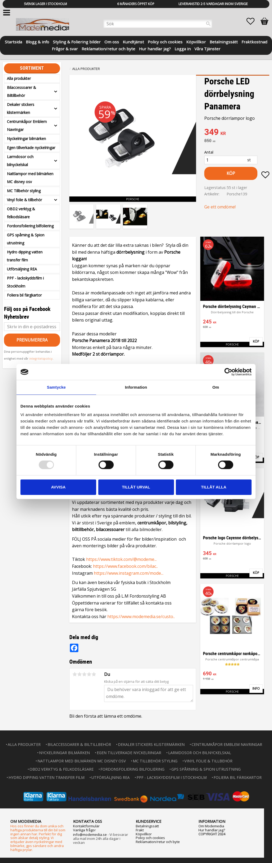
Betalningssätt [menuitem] (224, 41)
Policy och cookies (150, 837)
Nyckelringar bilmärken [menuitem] (26, 138)
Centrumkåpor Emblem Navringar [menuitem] (27, 125)
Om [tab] (215, 387)
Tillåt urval (136, 487)
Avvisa (58, 487)
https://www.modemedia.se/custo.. (141, 616)
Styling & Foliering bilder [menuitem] (77, 41)
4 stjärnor (89, 674)
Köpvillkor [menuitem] (196, 41)
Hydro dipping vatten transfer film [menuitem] (24, 255)
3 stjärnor (84, 674)
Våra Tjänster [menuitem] (207, 48)
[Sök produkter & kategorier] (157, 23)
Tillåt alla (213, 487)
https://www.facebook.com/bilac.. (125, 566)
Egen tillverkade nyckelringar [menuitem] (31, 147)
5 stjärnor (93, 674)
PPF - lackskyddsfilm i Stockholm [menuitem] (25, 282)
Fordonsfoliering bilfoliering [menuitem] (30, 225)
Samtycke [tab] (56, 387)
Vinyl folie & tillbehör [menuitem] (24, 199)
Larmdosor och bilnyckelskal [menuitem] (20, 160)
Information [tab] (136, 387)
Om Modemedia (211, 826)
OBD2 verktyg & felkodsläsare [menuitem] (21, 212)
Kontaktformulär (86, 826)
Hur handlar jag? (211, 830)
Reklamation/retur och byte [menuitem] (108, 48)
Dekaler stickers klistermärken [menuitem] (20, 108)
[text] (236, 132)
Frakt (140, 830)
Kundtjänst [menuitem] (133, 41)
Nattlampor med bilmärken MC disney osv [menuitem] (30, 177)
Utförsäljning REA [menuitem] (22, 269)
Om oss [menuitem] (111, 41)
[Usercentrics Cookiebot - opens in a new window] (228, 372)
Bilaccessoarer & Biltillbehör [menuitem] (21, 91)
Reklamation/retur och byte (158, 841)
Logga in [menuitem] (183, 48)
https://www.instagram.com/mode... (128, 573)
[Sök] (208, 24)
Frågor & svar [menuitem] (65, 48)
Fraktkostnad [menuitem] (254, 41)
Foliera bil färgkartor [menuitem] (24, 295)
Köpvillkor (144, 834)
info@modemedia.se (90, 834)
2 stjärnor (79, 674)
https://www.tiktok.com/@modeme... (121, 559)
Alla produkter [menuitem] (19, 78)
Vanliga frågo (84, 830)
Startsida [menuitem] (13, 41)
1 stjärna (74, 674)
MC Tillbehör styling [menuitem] (24, 190)
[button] (253, 21)
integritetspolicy (41, 358)
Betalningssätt (147, 826)
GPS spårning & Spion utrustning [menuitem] (25, 238)
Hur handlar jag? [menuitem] (155, 48)
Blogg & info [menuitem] (37, 41)
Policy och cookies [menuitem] (165, 41)
